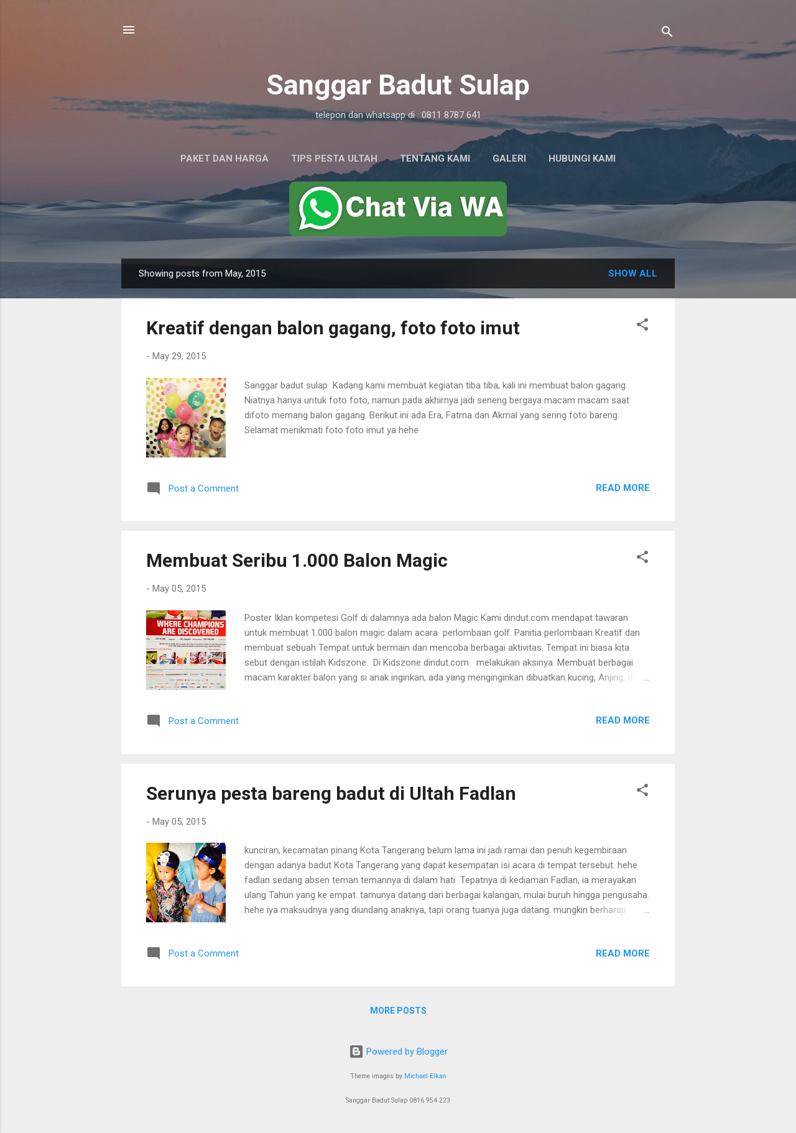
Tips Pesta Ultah (334, 158)
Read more (623, 487)
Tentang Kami (435, 158)
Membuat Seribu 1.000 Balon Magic (297, 560)
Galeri (509, 158)
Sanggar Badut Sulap (398, 84)
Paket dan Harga (224, 158)
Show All (632, 273)
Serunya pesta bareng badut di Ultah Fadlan (331, 793)
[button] (642, 326)
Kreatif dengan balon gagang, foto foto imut (333, 328)
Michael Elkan (425, 1076)
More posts (398, 1011)
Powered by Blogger (398, 1051)
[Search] (667, 34)
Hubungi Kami (582, 158)
